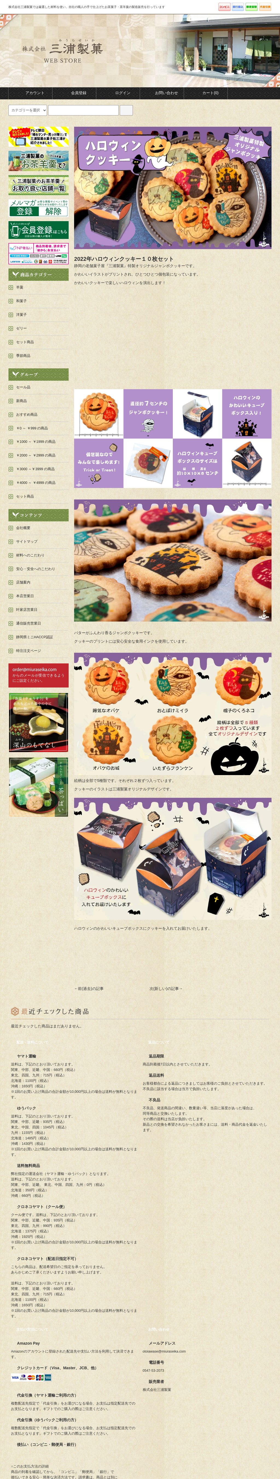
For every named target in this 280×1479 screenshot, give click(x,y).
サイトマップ (26, 542)
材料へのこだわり (30, 555)
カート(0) (205, 92)
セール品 (23, 387)
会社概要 (23, 528)
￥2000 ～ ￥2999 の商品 (36, 455)
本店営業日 (25, 596)
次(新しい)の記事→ (166, 988)
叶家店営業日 (26, 610)
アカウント (30, 92)
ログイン (118, 92)
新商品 (21, 401)
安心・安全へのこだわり (35, 569)
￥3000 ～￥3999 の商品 (35, 469)
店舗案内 (23, 582)
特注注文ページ (28, 651)
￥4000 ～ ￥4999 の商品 (36, 483)
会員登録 (74, 92)
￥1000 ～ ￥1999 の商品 (36, 442)
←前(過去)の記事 (88, 988)
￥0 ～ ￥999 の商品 (32, 428)
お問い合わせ (162, 92)
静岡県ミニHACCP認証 (34, 637)
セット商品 (25, 496)
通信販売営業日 (28, 623)
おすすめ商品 (26, 415)
